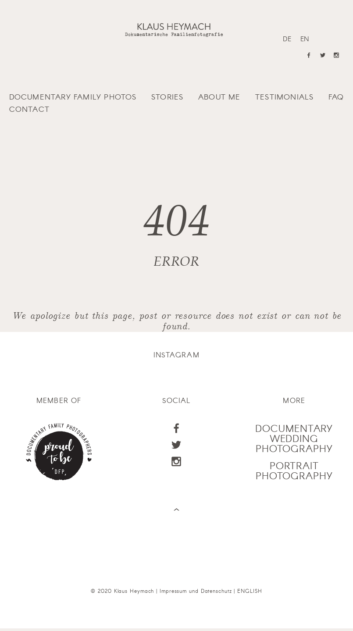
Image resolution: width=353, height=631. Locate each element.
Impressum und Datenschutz (196, 591)
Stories (167, 96)
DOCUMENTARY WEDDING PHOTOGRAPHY (294, 438)
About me (219, 96)
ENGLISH (249, 591)
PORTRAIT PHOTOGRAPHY (294, 470)
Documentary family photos (73, 96)
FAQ (336, 96)
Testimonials (284, 96)
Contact (29, 108)
